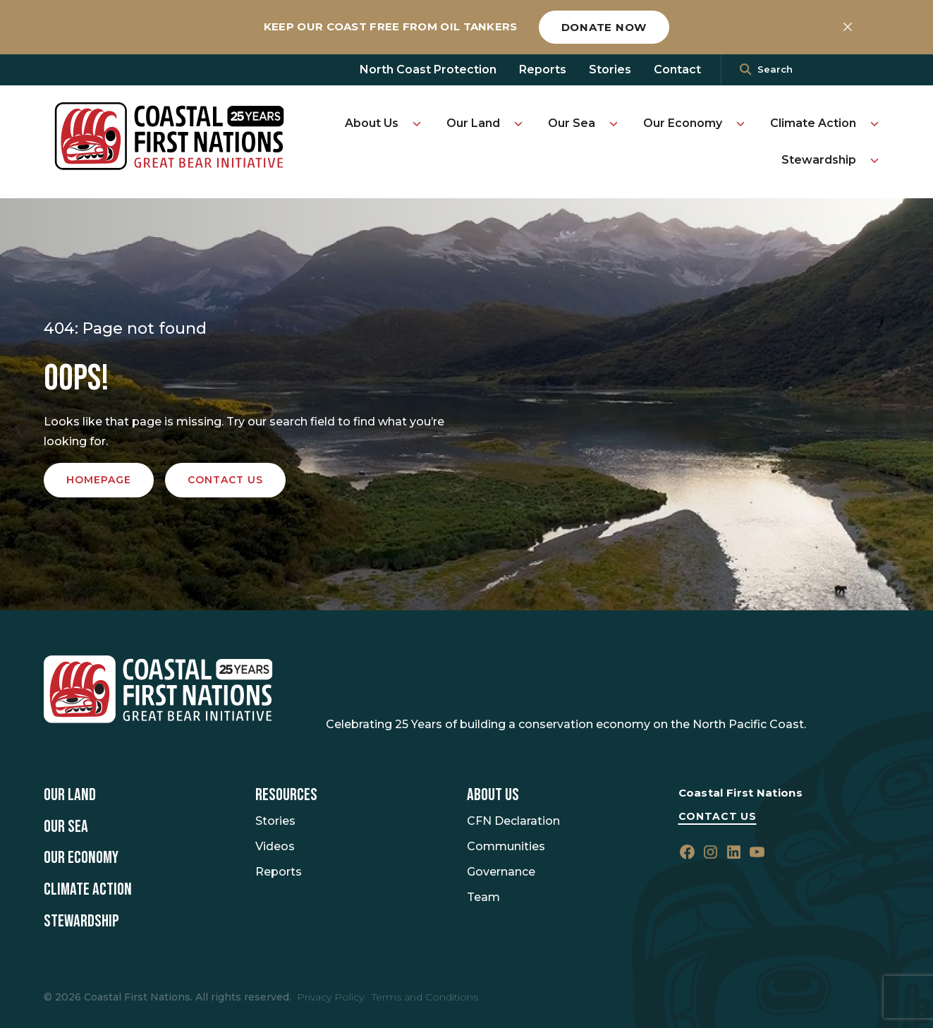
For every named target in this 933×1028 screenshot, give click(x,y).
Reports (542, 69)
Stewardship (818, 160)
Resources (286, 795)
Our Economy (682, 123)
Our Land (473, 123)
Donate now (604, 27)
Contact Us (717, 816)
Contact (677, 69)
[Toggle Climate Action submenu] (874, 123)
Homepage (98, 479)
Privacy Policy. (331, 997)
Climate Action (813, 123)
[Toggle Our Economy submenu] (740, 123)
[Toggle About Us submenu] (416, 123)
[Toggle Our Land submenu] (518, 123)
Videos (275, 846)
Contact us (225, 479)
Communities (506, 846)
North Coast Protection (428, 69)
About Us (371, 123)
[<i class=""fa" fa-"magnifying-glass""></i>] (745, 70)
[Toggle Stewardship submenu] (874, 160)
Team (483, 897)
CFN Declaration (513, 821)
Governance (501, 871)
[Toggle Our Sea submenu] (613, 123)
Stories (610, 69)
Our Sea (571, 123)
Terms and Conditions (425, 997)
